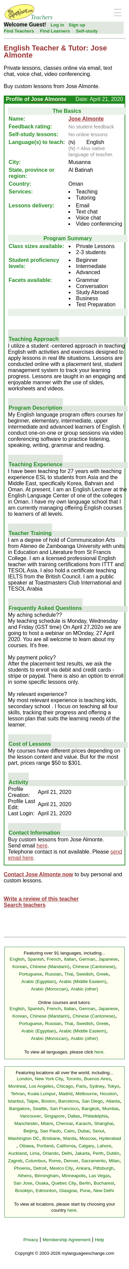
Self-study (87, 31)
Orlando (51, 1153)
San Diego (92, 1101)
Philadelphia (95, 1116)
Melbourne (86, 1093)
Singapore (54, 1116)
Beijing (30, 1130)
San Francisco (64, 1108)
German (87, 959)
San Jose (23, 1183)
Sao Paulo (50, 1130)
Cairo (69, 1130)
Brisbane (51, 1138)
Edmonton (46, 1190)
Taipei (32, 1101)
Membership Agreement (67, 1239)
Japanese (108, 959)
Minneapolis (74, 1175)
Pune (85, 1190)
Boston (48, 1101)
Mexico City (61, 1168)
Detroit (39, 1168)
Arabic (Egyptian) (38, 981)
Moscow (88, 1138)
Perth (98, 1153)
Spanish (35, 959)
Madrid (65, 1093)
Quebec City (63, 1183)
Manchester (26, 1123)
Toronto (73, 1078)
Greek (102, 974)
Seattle (40, 1108)
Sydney (96, 1086)
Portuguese (30, 974)
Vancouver (30, 1116)
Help (99, 1239)
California (66, 1145)
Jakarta (82, 1153)
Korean (19, 966)
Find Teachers (19, 31)
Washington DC (23, 1138)
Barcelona (68, 1101)
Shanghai (103, 1123)
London (24, 1078)
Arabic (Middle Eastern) (82, 981)
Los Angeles (41, 1086)
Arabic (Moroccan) (49, 988)
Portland (45, 1145)
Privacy (30, 1239)
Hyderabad (110, 1138)
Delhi (67, 1153)
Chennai (64, 1123)
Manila (70, 1138)
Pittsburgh (103, 1168)
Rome (55, 1160)
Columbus (35, 1160)
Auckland (17, 1153)
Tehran (18, 1093)
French (54, 959)
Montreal (17, 1086)
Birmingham (47, 1175)
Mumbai (110, 1108)
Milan (114, 1160)
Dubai (83, 1130)
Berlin (85, 1183)
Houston (108, 1093)
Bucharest (104, 1183)
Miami (47, 1123)
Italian (70, 959)
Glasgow (68, 1190)
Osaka (41, 1183)
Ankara (83, 1168)
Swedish (84, 974)
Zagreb (15, 1160)
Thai (68, 974)
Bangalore (19, 1108)
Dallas (74, 1116)
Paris (81, 1086)
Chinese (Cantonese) (93, 966)
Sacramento (93, 1160)
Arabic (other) (84, 988)
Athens (25, 1175)
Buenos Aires (97, 1078)
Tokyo (113, 1086)
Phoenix (22, 1168)
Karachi (83, 1123)
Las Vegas (99, 1175)
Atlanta (113, 1101)
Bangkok (90, 1108)
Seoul (98, 1130)
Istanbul (16, 1101)
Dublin (113, 1153)
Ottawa (26, 1145)
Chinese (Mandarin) (49, 966)
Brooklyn (24, 1190)
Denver (71, 1160)
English (17, 959)
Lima (35, 1153)
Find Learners (55, 31)
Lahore (104, 1145)
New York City (49, 1078)
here (42, 845)
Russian (53, 974)
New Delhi (103, 1190)
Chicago (65, 1086)
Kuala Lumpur (42, 1093)
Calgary (86, 1145)
